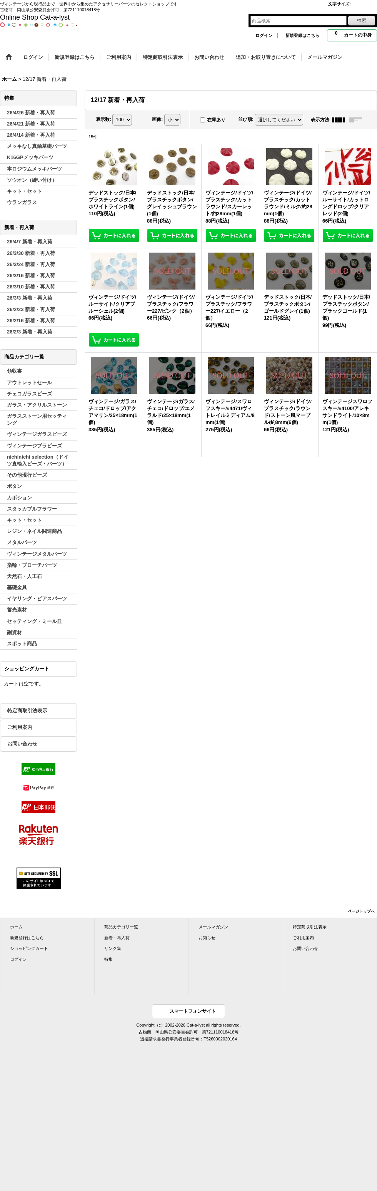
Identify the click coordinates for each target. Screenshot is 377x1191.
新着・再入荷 (117, 937)
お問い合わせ (22, 744)
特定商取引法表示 (27, 711)
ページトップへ (361, 911)
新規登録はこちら (302, 35)
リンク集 (112, 948)
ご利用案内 (19, 727)
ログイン (263, 35)
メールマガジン (213, 927)
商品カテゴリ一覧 (121, 927)
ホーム (16, 927)
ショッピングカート (29, 948)
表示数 (103, 119)
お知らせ (207, 937)
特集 (108, 959)
